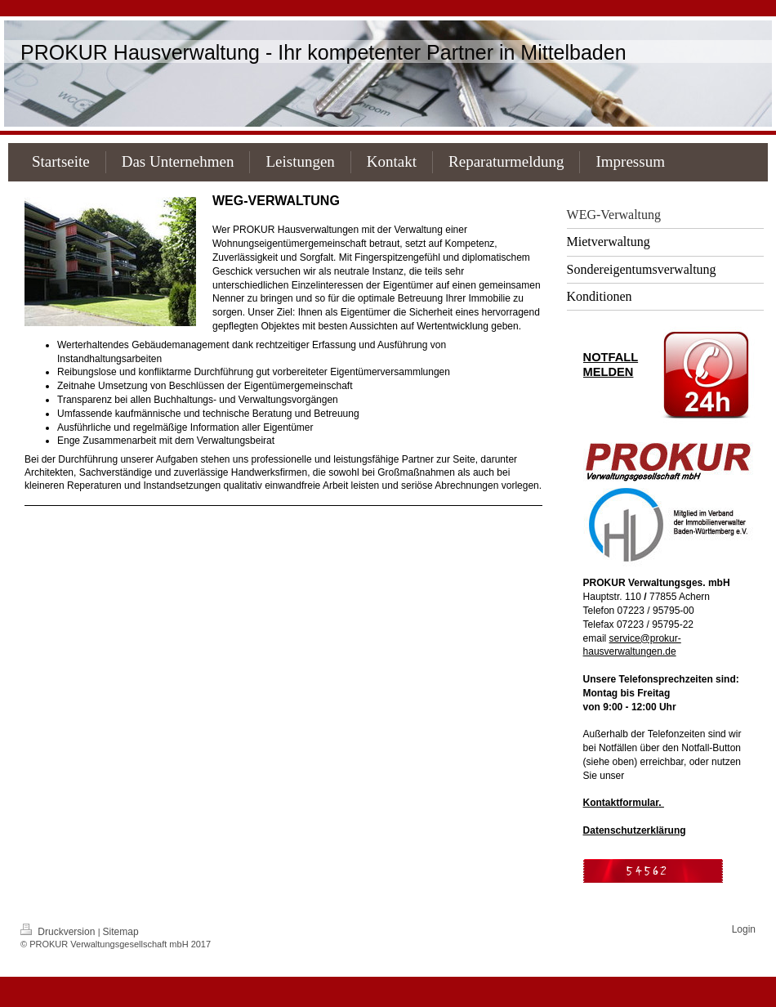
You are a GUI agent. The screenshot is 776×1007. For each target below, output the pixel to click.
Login (744, 929)
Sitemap (121, 932)
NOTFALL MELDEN (611, 364)
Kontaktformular (621, 802)
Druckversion (59, 932)
